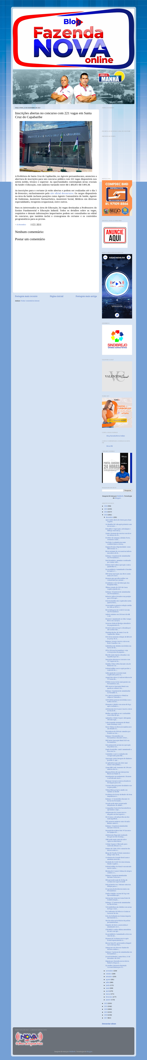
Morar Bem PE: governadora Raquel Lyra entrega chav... (118, 944)
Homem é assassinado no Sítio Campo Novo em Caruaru (118, 619)
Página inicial (56, 296)
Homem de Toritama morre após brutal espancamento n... (117, 939)
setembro (109, 976)
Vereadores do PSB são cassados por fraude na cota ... (118, 732)
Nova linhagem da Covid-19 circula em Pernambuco (118, 611)
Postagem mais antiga (86, 296)
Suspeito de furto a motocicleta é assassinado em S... (117, 926)
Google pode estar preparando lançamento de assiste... (116, 804)
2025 (106, 509)
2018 (106, 1015)
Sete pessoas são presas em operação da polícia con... (118, 746)
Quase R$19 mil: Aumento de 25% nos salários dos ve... (118, 768)
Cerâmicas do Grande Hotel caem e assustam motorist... (118, 858)
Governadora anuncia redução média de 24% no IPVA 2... (119, 606)
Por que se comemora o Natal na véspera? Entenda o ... (117, 696)
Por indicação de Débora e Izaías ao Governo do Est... (118, 912)
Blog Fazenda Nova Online (116, 436)
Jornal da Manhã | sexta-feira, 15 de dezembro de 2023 (118, 957)
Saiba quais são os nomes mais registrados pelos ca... (116, 674)
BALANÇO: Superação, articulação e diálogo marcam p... (118, 529)
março (108, 994)
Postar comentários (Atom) (30, 301)
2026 (106, 506)
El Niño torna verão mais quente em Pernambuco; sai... (118, 683)
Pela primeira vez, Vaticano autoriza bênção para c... (118, 885)
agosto (108, 979)
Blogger (118, 498)
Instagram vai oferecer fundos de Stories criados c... (117, 948)
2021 (106, 1006)
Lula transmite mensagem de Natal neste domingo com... (117, 723)
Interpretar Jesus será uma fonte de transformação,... (118, 899)
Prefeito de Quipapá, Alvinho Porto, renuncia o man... (118, 538)
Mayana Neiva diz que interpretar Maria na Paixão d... (117, 773)
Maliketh (120, 496)
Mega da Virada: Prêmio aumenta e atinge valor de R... (118, 854)
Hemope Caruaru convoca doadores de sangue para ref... (118, 782)
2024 (106, 512)
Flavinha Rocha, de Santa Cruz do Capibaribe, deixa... (117, 633)
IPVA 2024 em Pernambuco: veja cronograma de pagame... (117, 651)
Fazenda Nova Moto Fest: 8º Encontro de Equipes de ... (118, 831)
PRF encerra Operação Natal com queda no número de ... (117, 687)
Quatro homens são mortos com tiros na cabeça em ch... (118, 534)
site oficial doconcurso (61, 193)
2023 (106, 515)
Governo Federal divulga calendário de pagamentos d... (118, 624)
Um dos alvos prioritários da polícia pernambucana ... (118, 921)
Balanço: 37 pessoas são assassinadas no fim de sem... (118, 903)
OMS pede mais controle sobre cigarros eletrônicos (116, 840)
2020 (106, 1009)
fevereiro (109, 997)
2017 (106, 1018)
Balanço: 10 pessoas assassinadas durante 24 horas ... (117, 827)
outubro (109, 974)
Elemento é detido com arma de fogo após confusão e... (118, 705)
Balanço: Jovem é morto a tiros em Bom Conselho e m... (117, 642)
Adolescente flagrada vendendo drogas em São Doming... (116, 836)
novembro (110, 971)
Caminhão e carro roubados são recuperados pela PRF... (117, 755)
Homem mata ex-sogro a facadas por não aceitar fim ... (118, 628)
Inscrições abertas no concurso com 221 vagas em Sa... (118, 660)
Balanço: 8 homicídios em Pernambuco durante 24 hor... (117, 737)
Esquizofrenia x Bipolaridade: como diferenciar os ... (118, 547)
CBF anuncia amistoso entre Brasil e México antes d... (118, 822)
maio (108, 988)
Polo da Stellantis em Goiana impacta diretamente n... (118, 917)
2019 (106, 1012)
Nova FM (110, 446)
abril (108, 991)
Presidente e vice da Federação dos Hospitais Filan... (117, 583)
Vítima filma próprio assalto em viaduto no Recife (116, 791)
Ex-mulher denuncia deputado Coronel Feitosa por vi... (116, 966)
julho (108, 982)
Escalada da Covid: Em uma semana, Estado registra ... (118, 863)
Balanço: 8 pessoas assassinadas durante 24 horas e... (116, 876)
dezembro (109, 517)
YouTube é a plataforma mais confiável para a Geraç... (116, 543)
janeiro (108, 1000)
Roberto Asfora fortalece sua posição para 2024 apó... (118, 597)
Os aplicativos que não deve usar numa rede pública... (117, 763)
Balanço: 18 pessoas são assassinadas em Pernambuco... (118, 592)
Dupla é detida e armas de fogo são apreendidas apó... (117, 894)
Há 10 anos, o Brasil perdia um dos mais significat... (117, 818)
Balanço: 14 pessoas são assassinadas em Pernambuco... (118, 556)
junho (108, 985)
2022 (106, 1003)
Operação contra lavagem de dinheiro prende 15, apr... (119, 759)
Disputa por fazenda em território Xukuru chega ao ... (117, 962)
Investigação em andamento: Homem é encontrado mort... (118, 777)
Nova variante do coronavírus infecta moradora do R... (118, 552)
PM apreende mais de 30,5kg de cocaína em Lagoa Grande (116, 881)
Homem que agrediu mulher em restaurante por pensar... (117, 579)
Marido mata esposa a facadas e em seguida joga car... (118, 655)
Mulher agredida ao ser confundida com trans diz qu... (118, 714)
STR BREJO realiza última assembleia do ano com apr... (118, 930)
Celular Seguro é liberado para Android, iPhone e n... (116, 845)
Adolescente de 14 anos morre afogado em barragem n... (116, 813)
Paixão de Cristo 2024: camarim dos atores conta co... (118, 849)
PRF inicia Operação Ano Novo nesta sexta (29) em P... (118, 574)
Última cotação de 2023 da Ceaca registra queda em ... (117, 588)
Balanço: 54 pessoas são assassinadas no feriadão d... (118, 691)
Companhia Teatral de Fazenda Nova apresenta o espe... (118, 809)
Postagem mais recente (26, 296)
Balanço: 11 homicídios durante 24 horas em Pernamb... (117, 800)
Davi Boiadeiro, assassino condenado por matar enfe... (118, 561)
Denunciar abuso (109, 1024)
